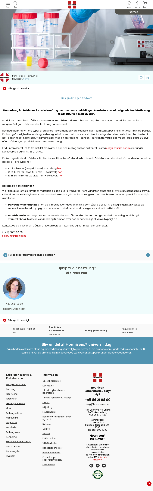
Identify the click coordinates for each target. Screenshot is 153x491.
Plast (8, 408)
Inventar (10, 455)
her (59, 168)
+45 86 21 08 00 (14, 303)
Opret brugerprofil (52, 380)
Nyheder (47, 424)
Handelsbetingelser (52, 447)
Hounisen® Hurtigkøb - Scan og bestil (57, 418)
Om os (46, 402)
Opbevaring (12, 417)
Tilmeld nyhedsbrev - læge (57, 397)
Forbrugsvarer (13, 432)
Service (46, 433)
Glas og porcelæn (15, 403)
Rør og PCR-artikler (16, 384)
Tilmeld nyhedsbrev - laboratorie (54, 391)
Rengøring (11, 436)
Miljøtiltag (47, 407)
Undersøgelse (13, 451)
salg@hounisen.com (118, 148)
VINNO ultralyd (50, 443)
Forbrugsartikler (14, 413)
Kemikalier (11, 427)
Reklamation (49, 438)
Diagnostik (11, 422)
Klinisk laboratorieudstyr (18, 441)
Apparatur (11, 398)
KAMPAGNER (49, 464)
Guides (46, 428)
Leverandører (49, 411)
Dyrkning (10, 389)
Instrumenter (13, 446)
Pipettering (12, 393)
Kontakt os (48, 385)
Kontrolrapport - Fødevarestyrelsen (52, 458)
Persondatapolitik (51, 452)
